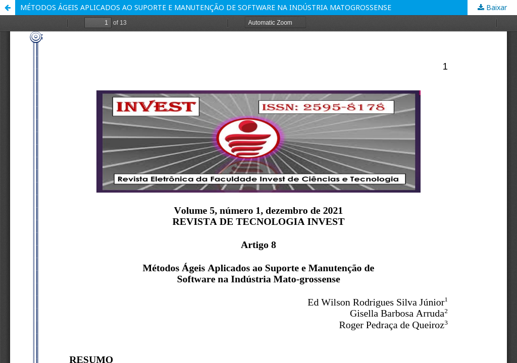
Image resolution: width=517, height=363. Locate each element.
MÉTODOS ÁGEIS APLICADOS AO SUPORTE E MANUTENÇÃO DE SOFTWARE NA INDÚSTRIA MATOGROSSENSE (205, 7)
